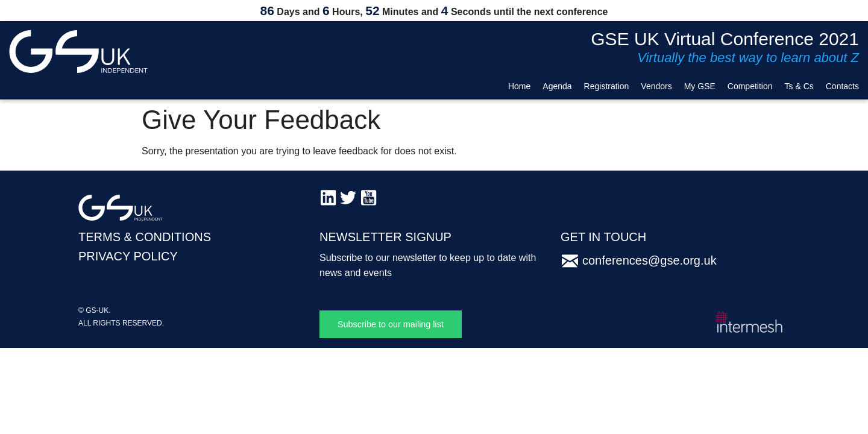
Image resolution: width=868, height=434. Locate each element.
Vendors (656, 86)
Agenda (556, 86)
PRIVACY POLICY (128, 256)
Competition (750, 86)
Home (519, 86)
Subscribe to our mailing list (391, 324)
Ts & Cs (799, 86)
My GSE (699, 86)
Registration (606, 86)
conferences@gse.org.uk (649, 260)
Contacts (842, 86)
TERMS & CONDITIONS (144, 237)
